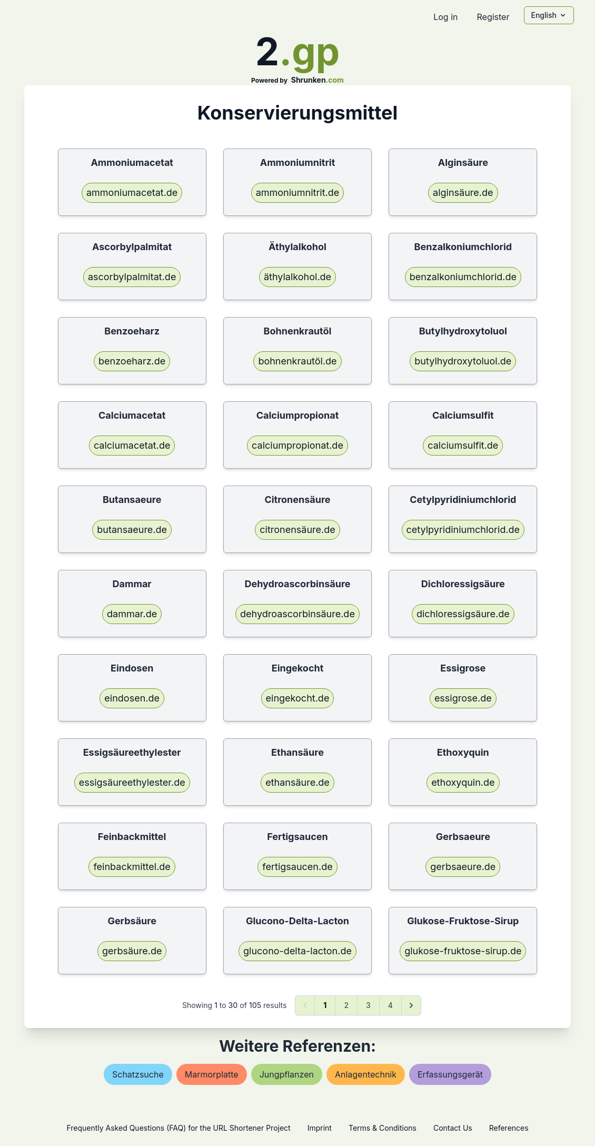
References (509, 1127)
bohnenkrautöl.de (297, 361)
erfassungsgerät (450, 1074)
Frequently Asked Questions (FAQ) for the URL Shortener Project (178, 1127)
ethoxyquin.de (462, 782)
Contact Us (452, 1127)
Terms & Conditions (383, 1127)
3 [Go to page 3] (368, 1005)
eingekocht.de (298, 698)
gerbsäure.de (132, 950)
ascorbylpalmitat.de (132, 276)
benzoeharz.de (131, 361)
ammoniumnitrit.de (298, 192)
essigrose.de (463, 698)
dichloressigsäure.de (463, 613)
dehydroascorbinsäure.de (297, 613)
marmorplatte (212, 1074)
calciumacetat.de (132, 445)
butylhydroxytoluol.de (462, 361)
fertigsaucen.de (297, 866)
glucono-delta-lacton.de (297, 950)
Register (493, 17)
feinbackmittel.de (131, 866)
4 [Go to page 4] (390, 1005)
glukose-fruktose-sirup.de (462, 950)
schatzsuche (138, 1074)
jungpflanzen (287, 1074)
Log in (445, 17)
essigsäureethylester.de (132, 782)
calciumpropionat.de (297, 445)
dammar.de (132, 613)
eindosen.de (132, 698)
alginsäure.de (463, 192)
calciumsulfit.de (463, 445)
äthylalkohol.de (297, 276)
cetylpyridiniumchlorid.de (463, 529)
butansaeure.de (132, 529)
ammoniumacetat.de (131, 192)
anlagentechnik (365, 1074)
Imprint (320, 1127)
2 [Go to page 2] (346, 1005)
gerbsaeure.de (462, 866)
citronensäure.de (297, 529)
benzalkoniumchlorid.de (463, 276)
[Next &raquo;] (411, 1005)
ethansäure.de (297, 782)
